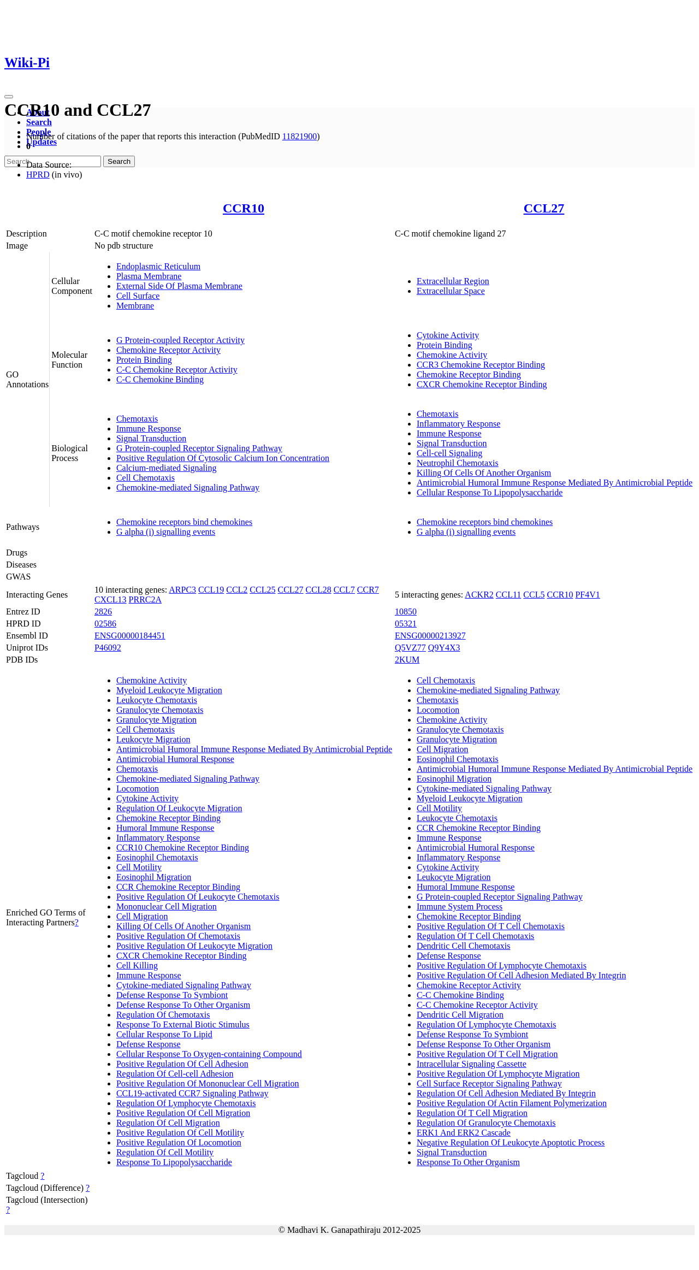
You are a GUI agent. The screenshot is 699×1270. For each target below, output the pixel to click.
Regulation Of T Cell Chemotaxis (475, 936)
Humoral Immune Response (165, 827)
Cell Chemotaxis (145, 477)
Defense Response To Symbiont (172, 995)
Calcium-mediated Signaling (166, 467)
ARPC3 (182, 589)
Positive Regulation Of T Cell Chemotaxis (491, 926)
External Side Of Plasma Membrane (179, 286)
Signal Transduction (151, 438)
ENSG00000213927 (430, 635)
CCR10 (243, 208)
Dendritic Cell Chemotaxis (464, 945)
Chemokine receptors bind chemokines (184, 522)
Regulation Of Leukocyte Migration (179, 808)
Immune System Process (459, 906)
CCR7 (368, 589)
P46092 (107, 647)
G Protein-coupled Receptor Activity (180, 340)
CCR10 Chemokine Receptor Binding (182, 847)
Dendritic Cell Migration (460, 1014)
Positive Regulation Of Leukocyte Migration (194, 945)
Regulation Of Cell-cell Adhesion (175, 1073)
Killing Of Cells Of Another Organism (484, 472)
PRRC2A (145, 599)
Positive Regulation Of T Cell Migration (487, 1054)
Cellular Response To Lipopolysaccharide (489, 492)
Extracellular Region (453, 281)
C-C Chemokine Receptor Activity (177, 369)
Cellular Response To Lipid (164, 1034)
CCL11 (509, 594)
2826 (103, 611)
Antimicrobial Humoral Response (175, 759)
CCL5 (533, 594)
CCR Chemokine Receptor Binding (178, 886)
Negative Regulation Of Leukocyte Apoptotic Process (511, 1142)
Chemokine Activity (452, 354)
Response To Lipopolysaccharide (174, 1162)
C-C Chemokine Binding (160, 379)
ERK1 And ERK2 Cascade (464, 1132)
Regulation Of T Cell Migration (472, 1113)
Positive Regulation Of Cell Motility (180, 1132)
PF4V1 (587, 594)
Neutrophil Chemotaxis (458, 463)
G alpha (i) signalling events (165, 531)
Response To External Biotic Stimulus (183, 1024)
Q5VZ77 (410, 647)
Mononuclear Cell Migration (166, 906)
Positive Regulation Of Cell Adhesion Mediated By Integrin (521, 975)
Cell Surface (138, 295)
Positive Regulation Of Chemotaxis (178, 936)
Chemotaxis (137, 418)
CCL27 (544, 208)
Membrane (135, 305)
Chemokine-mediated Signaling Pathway (187, 487)
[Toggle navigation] (8, 96)
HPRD (38, 174)
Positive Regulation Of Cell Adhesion (182, 1063)
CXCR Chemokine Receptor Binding (482, 384)
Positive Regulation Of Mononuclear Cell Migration (207, 1083)
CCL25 (262, 589)
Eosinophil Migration (153, 877)
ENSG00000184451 (129, 635)
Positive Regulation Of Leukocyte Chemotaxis (198, 896)
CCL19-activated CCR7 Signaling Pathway (192, 1093)
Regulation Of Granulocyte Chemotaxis (486, 1122)
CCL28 (318, 589)
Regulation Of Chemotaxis (163, 1014)
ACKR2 (479, 594)
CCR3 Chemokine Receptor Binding (481, 364)
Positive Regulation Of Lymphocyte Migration (498, 1073)
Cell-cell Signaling (449, 453)
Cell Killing (137, 965)
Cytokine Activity (448, 335)
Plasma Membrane (149, 276)
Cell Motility (139, 867)
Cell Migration (142, 916)
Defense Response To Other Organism (183, 1004)
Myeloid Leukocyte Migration (169, 690)
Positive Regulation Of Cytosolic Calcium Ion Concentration (222, 458)
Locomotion (137, 788)
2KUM (407, 659)
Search (39, 122)
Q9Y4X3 (444, 647)
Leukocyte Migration (153, 739)
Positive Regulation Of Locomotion (178, 1142)
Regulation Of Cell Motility (165, 1152)
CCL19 (211, 589)
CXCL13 (110, 599)
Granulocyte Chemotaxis (160, 709)
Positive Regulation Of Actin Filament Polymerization (512, 1103)
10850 (406, 611)
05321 (406, 623)
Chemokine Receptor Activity (168, 350)
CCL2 (236, 589)
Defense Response (148, 1044)
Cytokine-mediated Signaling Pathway (183, 985)
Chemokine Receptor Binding (469, 374)
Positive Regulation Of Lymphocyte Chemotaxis (502, 965)
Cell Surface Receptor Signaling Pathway (489, 1083)
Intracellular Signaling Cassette (471, 1063)
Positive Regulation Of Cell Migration (183, 1113)
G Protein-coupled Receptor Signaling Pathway (199, 448)
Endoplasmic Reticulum (158, 266)
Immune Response (148, 428)
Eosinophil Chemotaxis (157, 857)
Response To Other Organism (468, 1162)
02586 (105, 623)
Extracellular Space (451, 291)
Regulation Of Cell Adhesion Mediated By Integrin (506, 1093)
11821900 (299, 136)
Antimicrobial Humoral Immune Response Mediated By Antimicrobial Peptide (554, 482)
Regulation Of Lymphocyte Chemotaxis (186, 1103)
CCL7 (344, 589)
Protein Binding (144, 359)
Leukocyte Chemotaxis (156, 700)
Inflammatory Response (458, 423)
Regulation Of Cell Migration (168, 1122)
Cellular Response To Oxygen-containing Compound (209, 1054)
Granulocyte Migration (156, 719)
